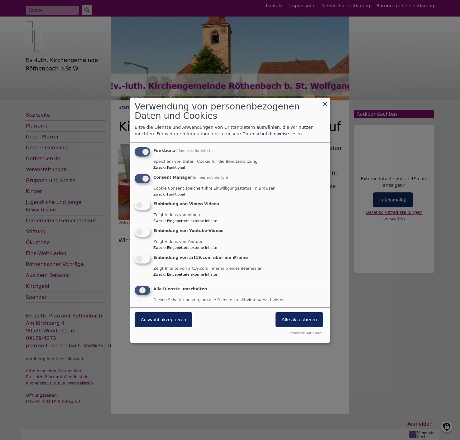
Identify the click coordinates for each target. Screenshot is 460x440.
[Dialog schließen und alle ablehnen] (325, 101)
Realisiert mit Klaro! (305, 333)
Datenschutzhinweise (265, 133)
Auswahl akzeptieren (163, 319)
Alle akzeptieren (299, 319)
